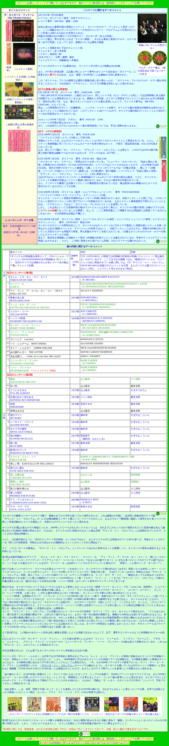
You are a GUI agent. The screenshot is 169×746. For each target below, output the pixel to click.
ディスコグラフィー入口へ (78, 742)
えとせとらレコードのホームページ (111, 742)
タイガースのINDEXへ (51, 742)
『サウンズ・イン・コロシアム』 (57, 665)
